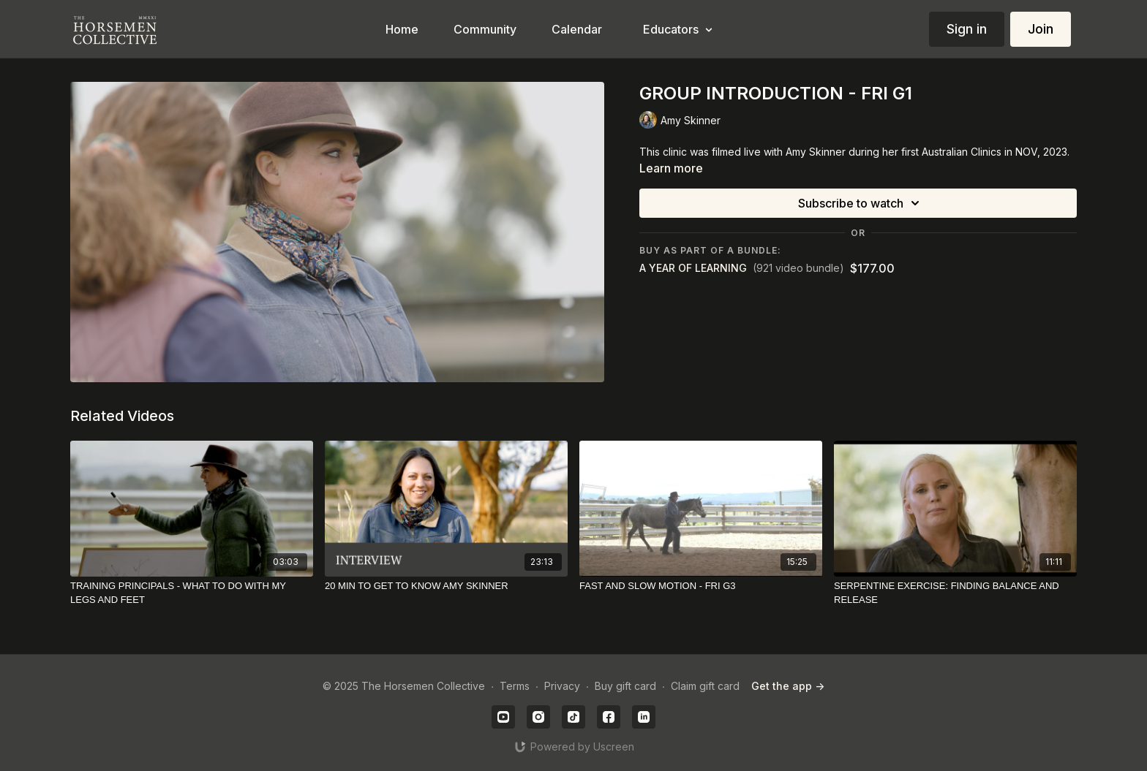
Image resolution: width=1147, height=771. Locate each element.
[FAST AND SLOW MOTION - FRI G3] (700, 586)
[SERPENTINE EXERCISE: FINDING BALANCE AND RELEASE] (955, 593)
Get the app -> (787, 686)
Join (1040, 29)
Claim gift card (705, 686)
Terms (515, 686)
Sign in (967, 29)
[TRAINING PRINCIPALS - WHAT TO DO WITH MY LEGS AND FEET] (191, 593)
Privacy (562, 686)
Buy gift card (625, 686)
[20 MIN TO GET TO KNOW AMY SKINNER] (446, 586)
